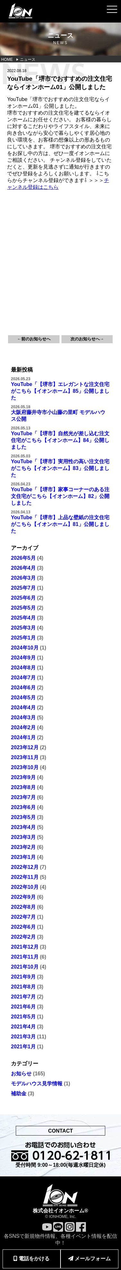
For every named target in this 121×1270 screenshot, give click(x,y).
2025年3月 (23, 627)
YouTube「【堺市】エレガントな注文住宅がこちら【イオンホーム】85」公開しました (60, 391)
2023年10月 (24, 767)
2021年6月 (23, 1006)
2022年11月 (24, 877)
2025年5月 (23, 608)
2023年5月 (23, 817)
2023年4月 (23, 827)
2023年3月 (23, 837)
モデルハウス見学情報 (36, 1083)
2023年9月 (23, 777)
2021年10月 (24, 967)
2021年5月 (23, 1016)
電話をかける (32, 1258)
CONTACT (60, 1131)
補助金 (18, 1093)
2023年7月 (23, 797)
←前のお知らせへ (34, 338)
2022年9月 (23, 897)
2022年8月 (23, 907)
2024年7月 (23, 677)
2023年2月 (23, 847)
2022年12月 (24, 867)
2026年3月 (23, 578)
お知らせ (21, 1073)
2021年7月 (23, 996)
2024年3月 (23, 717)
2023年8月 (23, 787)
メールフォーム (89, 1258)
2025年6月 (23, 598)
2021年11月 (24, 957)
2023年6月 (23, 807)
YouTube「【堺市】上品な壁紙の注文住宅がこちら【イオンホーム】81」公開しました (60, 524)
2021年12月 (24, 947)
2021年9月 (23, 977)
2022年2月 (23, 937)
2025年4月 (23, 618)
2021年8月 (23, 986)
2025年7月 (23, 588)
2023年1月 (23, 857)
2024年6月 (23, 687)
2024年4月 (23, 707)
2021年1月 (23, 1046)
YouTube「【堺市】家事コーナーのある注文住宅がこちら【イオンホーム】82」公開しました (60, 496)
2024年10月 (24, 647)
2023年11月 (24, 757)
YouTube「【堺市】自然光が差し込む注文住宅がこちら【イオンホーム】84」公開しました (60, 440)
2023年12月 (24, 747)
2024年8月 (23, 667)
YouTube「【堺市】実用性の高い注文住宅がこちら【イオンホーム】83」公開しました (60, 468)
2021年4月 (23, 1026)
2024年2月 (23, 727)
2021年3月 (23, 1036)
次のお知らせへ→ (87, 338)
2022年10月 (24, 887)
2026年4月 (23, 568)
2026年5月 (23, 558)
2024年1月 (23, 737)
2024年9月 (23, 657)
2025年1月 (23, 637)
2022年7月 (23, 917)
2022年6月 (23, 927)
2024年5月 (23, 697)
